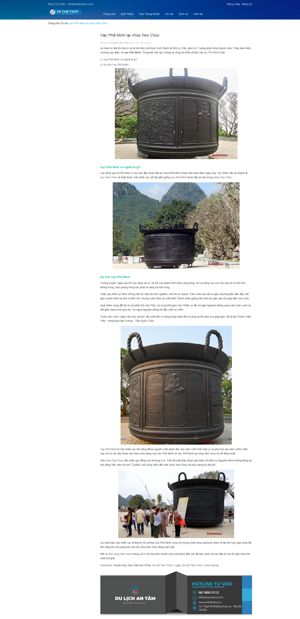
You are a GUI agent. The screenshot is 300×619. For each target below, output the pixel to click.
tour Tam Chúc (108, 177)
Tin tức (169, 13)
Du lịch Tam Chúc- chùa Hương (200, 565)
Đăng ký (247, 4)
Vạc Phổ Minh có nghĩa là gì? (120, 59)
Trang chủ (109, 13)
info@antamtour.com (80, 4)
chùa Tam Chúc (223, 177)
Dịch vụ (183, 13)
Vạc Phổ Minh (108, 449)
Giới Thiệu (127, 13)
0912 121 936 (56, 4)
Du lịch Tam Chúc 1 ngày (166, 565)
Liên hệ (198, 13)
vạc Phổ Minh (132, 52)
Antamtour (106, 565)
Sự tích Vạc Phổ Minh (115, 64)
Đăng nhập (233, 4)
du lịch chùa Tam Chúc (119, 554)
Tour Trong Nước (149, 13)
